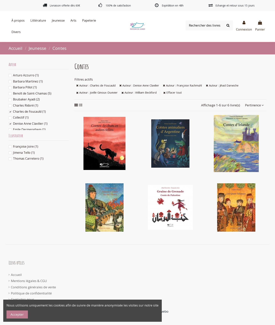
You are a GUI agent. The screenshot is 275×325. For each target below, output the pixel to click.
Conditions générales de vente (33, 287)
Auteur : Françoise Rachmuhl (182, 85)
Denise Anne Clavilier (30, 123)
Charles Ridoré (25, 105)
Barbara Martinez (28, 81)
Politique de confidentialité (31, 293)
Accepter (17, 314)
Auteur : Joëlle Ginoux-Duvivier (97, 92)
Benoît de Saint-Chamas (32, 93)
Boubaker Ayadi (26, 99)
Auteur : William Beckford (139, 92)
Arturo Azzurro (26, 75)
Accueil (16, 274)
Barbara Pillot (25, 87)
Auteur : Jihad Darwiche (222, 85)
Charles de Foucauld (29, 111)
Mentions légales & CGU (29, 281)
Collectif (21, 117)
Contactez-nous (22, 299)
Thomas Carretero (28, 158)
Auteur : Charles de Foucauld (96, 85)
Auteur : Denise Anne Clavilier (139, 85)
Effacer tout (172, 92)
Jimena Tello (24, 152)
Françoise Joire (25, 146)
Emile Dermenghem (29, 129)
